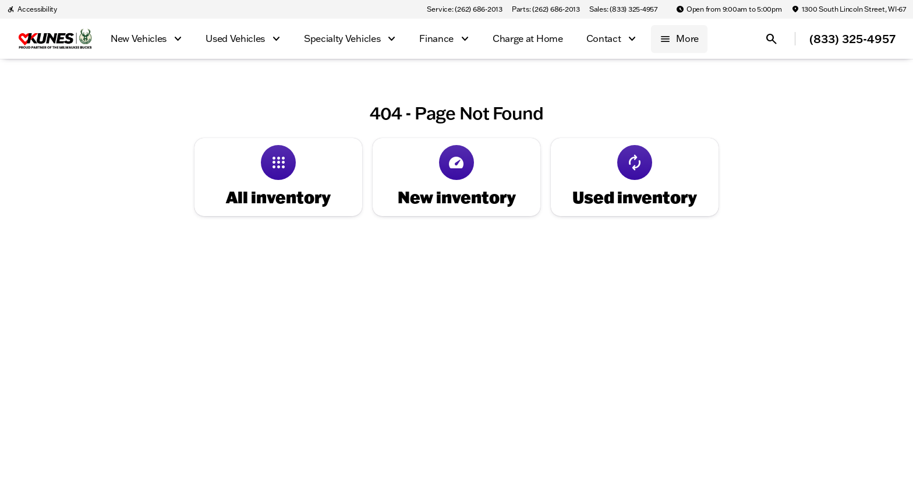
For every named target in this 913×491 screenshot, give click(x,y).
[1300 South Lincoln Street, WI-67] (848, 9)
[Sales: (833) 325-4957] (623, 9)
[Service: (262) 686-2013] (464, 9)
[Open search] (771, 39)
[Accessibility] (32, 9)
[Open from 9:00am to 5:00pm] (729, 9)
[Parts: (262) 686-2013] (545, 9)
